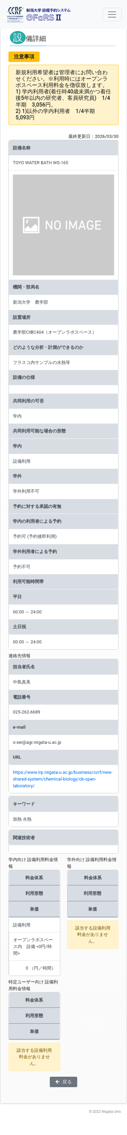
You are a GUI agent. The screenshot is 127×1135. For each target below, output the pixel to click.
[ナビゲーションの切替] (112, 14)
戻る (64, 1081)
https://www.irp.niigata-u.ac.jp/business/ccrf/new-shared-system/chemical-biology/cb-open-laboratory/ (62, 779)
